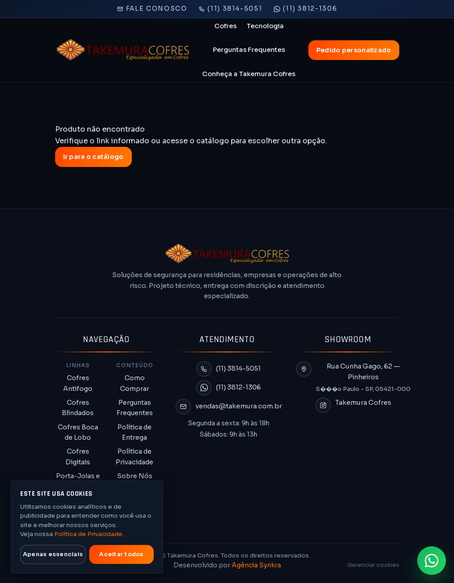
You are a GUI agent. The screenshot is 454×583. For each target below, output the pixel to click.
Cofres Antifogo (77, 383)
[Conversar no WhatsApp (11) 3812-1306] (228, 387)
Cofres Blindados (78, 408)
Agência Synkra (256, 565)
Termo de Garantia (134, 495)
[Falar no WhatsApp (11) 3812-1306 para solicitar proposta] (431, 560)
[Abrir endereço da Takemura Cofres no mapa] (353, 377)
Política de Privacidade (134, 456)
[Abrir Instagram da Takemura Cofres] (353, 405)
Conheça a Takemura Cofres (248, 74)
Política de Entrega (134, 432)
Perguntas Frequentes (249, 50)
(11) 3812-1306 (305, 9)
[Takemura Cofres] (122, 50)
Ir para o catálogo (93, 157)
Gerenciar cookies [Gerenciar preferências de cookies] (373, 565)
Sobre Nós (134, 476)
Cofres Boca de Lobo (78, 432)
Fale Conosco (152, 9)
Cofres (225, 26)
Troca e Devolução (134, 519)
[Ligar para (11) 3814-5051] (228, 369)
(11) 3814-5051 (230, 9)
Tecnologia (265, 26)
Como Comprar (134, 383)
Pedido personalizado (353, 50)
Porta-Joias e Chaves (78, 481)
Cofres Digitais (77, 456)
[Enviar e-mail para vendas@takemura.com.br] (229, 406)
